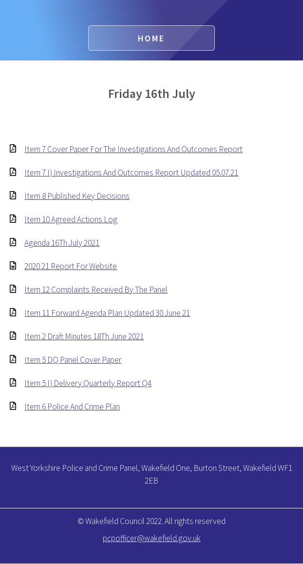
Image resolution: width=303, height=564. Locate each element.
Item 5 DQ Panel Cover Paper (72, 359)
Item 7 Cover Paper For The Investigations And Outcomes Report (133, 149)
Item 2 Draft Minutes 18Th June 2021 (84, 336)
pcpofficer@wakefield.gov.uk (152, 538)
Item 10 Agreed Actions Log (70, 219)
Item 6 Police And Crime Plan (72, 406)
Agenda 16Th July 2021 (61, 242)
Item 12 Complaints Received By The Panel (96, 289)
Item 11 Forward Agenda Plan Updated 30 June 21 (107, 313)
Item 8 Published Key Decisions (77, 196)
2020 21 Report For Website (70, 266)
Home (151, 38)
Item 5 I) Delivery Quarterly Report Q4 (88, 383)
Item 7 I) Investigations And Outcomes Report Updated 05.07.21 (131, 172)
